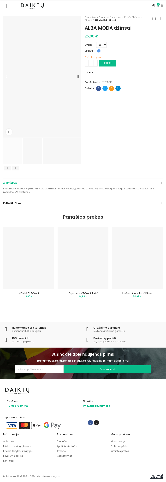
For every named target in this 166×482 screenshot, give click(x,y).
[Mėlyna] (99, 51)
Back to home (156, 18)
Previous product (152, 18)
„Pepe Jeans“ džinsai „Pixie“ (83, 293)
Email (111, 88)
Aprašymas (10, 182)
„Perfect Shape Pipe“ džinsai (137, 293)
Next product (160, 18)
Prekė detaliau (12, 203)
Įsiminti (91, 72)
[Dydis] (101, 45)
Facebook (98, 88)
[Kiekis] (91, 63)
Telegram (118, 88)
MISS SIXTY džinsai (29, 293)
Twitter (105, 88)
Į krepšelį (107, 63)
